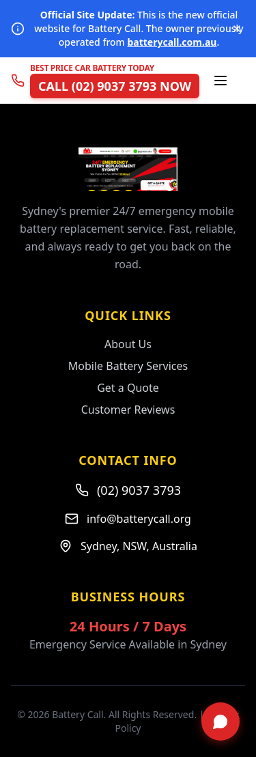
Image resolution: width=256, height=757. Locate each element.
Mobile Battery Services (128, 365)
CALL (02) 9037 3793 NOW (114, 86)
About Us (128, 344)
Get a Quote (128, 387)
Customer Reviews (128, 409)
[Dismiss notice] (237, 28)
